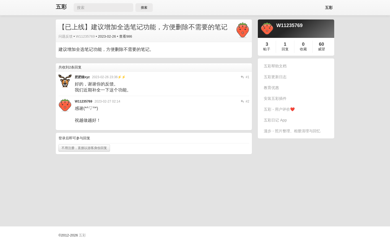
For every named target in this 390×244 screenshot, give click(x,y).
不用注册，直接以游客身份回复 (84, 148)
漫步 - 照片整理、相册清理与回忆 (292, 131)
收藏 (303, 49)
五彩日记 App (275, 120)
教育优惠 (271, 87)
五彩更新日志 (275, 77)
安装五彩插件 (275, 98)
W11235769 (85, 36)
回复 (285, 49)
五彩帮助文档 (275, 66)
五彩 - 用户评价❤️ (279, 109)
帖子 (266, 49)
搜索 (144, 7)
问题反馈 (65, 36)
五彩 (61, 7)
